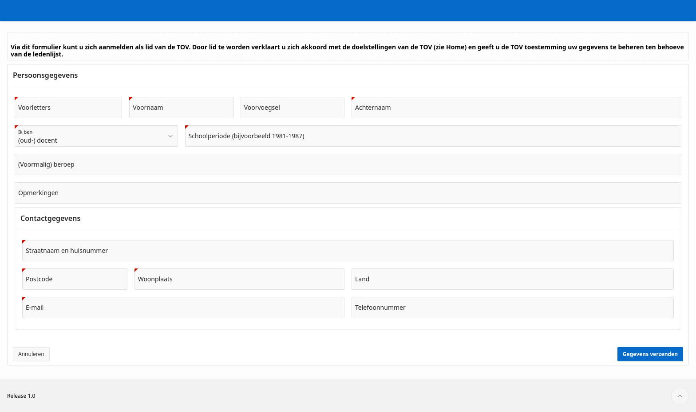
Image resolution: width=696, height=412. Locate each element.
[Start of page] (680, 396)
